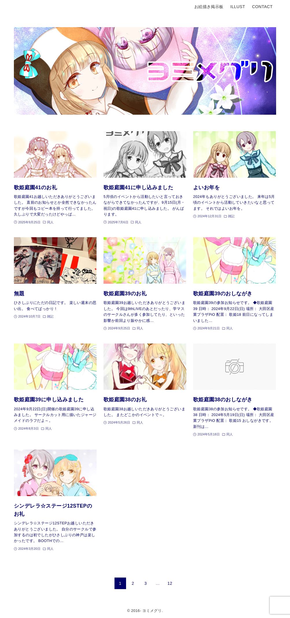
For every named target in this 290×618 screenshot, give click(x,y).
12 (169, 583)
